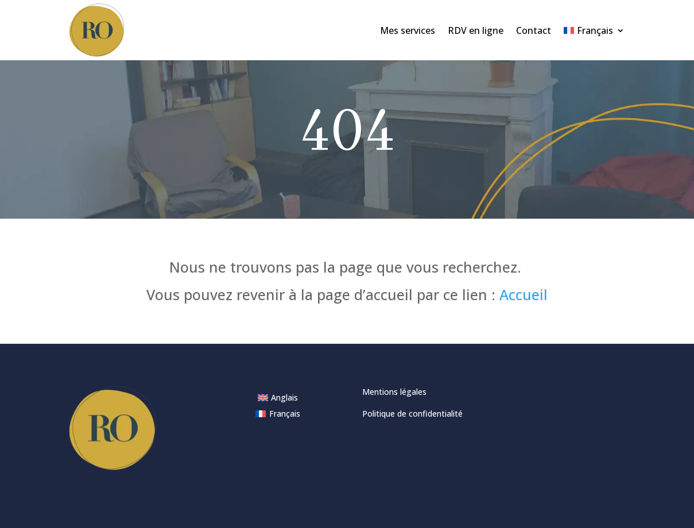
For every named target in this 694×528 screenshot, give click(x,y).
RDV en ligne (475, 30)
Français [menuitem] (284, 413)
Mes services (407, 30)
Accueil (523, 294)
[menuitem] (594, 30)
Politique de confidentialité (412, 413)
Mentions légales (394, 391)
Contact (533, 30)
